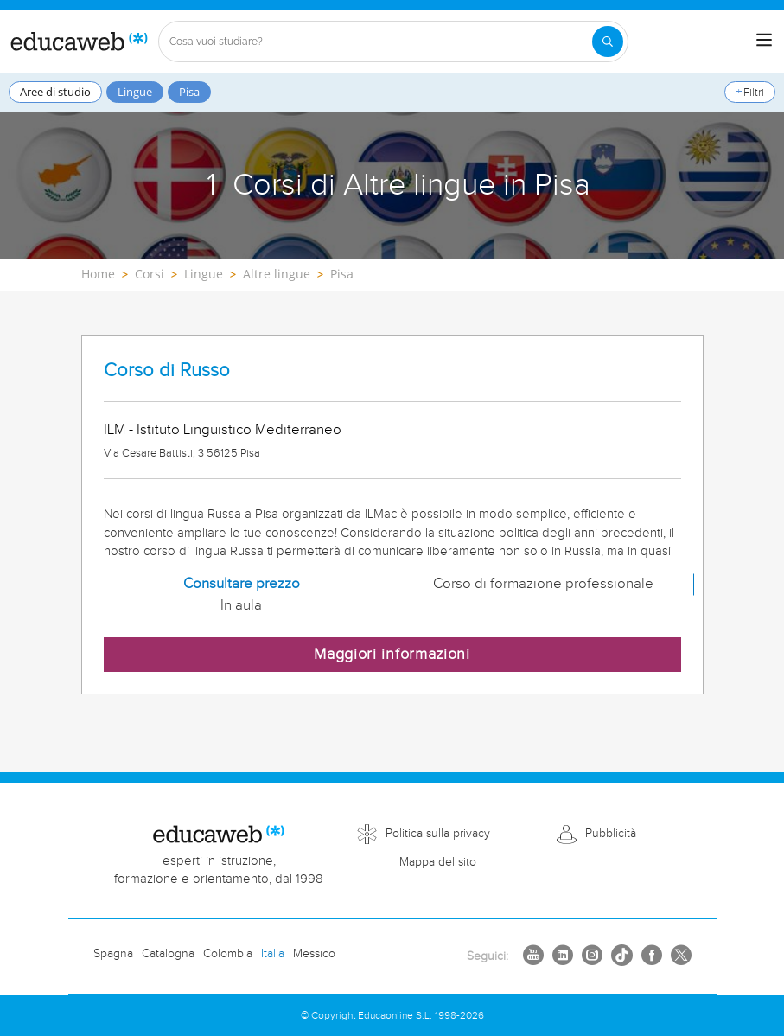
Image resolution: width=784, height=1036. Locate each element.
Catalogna (168, 954)
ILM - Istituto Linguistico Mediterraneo (222, 429)
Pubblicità (610, 834)
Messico (314, 954)
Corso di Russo (167, 370)
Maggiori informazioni (392, 654)
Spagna (113, 954)
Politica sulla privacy (438, 834)
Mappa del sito (437, 862)
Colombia (227, 954)
